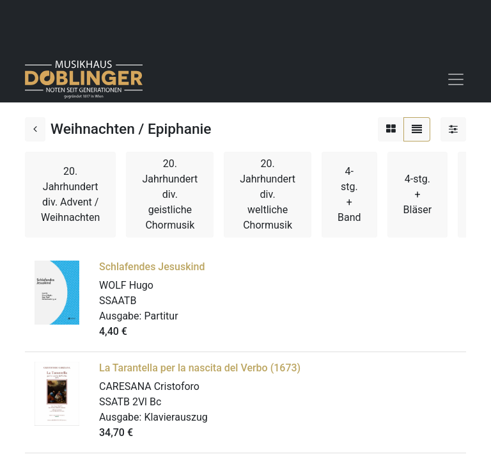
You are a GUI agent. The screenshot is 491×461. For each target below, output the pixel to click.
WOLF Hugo (126, 285)
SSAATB (117, 301)
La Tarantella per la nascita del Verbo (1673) (199, 368)
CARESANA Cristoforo (149, 386)
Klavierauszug (175, 417)
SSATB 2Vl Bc (130, 402)
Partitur (161, 316)
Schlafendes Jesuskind (152, 267)
